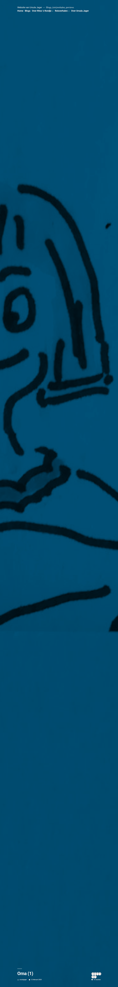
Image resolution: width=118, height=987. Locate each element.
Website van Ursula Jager (29, 7)
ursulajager (23, 979)
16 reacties (97, 979)
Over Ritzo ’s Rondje (41, 10)
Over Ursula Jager (80, 10)
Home (20, 10)
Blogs (27, 10)
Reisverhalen (61, 10)
